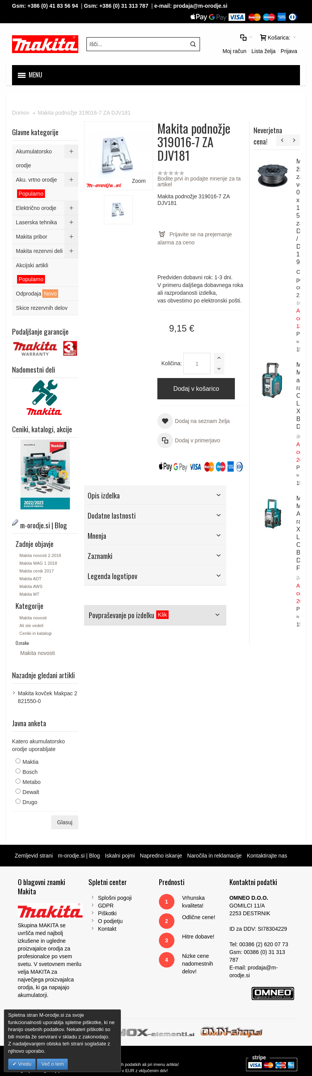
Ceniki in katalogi (35, 633)
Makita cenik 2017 (36, 571)
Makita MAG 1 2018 (38, 563)
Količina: (171, 363)
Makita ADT (30, 578)
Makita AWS (31, 586)
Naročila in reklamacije (214, 856)
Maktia (30, 762)
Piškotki (107, 913)
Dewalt (30, 792)
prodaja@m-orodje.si (200, 6)
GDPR (106, 905)
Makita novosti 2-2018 (40, 555)
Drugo (29, 802)
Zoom (139, 181)
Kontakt (107, 929)
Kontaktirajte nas (267, 856)
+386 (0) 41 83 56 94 (53, 6)
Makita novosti (33, 617)
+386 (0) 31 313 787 (123, 6)
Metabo (31, 782)
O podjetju (110, 921)
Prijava (289, 51)
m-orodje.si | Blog (79, 856)
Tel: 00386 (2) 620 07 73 (258, 944)
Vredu (24, 1064)
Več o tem (52, 1064)
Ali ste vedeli (31, 625)
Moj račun (234, 51)
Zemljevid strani (34, 856)
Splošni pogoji (115, 898)
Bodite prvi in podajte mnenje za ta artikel (199, 181)
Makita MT (29, 594)
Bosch (30, 772)
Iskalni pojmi (120, 856)
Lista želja (264, 51)
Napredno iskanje (161, 856)
